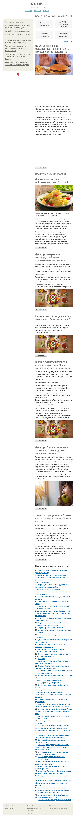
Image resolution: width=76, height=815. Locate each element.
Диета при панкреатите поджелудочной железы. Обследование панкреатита (50, 257)
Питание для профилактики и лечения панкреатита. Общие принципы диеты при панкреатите (53, 365)
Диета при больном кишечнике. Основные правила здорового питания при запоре (51, 450)
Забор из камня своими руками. (48, 589)
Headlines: (41, 659)
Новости (37, 11)
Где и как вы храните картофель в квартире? (54, 800)
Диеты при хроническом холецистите (63, 24)
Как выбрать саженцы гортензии (17, 31)
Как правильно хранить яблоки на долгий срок (55, 709)
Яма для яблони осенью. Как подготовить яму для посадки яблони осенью (15, 48)
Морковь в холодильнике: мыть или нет (52, 788)
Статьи (46, 11)
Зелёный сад (38, 3)
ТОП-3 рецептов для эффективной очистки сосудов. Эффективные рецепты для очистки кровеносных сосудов (52, 747)
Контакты (29, 805)
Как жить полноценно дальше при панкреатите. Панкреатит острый (53, 318)
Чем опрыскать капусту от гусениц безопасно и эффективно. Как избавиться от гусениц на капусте (53, 783)
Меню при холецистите (44, 35)
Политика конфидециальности (34, 808)
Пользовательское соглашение (39, 805)
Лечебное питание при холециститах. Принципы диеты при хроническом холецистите (52, 48)
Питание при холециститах (44, 24)
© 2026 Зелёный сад (10, 805)
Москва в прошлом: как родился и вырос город (55, 675)
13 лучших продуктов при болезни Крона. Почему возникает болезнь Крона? (53, 518)
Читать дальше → (41, 167)
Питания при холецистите (63, 35)
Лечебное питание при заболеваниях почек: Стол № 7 (51, 181)
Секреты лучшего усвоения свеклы (50, 628)
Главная (28, 11)
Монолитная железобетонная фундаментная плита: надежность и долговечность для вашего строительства (52, 613)
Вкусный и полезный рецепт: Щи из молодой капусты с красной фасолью (18, 56)
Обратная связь (53, 805)
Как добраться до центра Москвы (50, 683)
